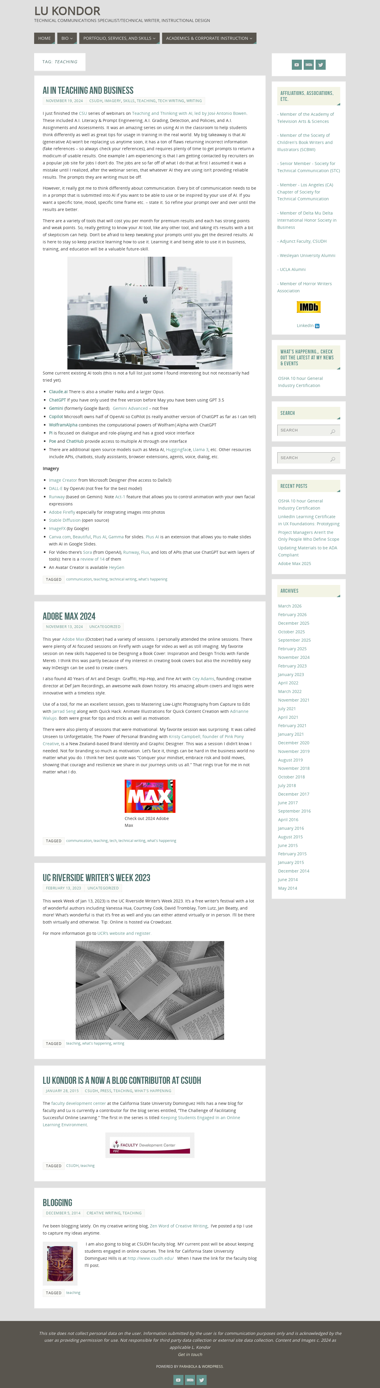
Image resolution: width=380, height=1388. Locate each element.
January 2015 (291, 862)
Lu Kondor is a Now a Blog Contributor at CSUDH (122, 1080)
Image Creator (63, 480)
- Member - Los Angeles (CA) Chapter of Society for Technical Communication (305, 192)
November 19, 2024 (64, 100)
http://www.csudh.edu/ (152, 1258)
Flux (145, 552)
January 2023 (291, 674)
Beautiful (82, 537)
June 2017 (288, 802)
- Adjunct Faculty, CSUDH (302, 241)
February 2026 (292, 614)
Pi (51, 433)
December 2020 (293, 742)
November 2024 (294, 657)
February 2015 (292, 853)
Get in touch (190, 1354)
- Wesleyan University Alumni (306, 255)
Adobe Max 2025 (294, 563)
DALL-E (56, 488)
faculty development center (78, 1103)
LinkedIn (309, 325)
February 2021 (292, 725)
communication (79, 579)
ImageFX (57, 528)
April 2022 (288, 683)
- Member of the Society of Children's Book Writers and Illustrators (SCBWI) (305, 142)
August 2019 (290, 760)
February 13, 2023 (63, 888)
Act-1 (120, 496)
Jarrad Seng (64, 711)
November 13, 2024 (64, 626)
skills (129, 100)
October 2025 (291, 631)
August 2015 (290, 837)
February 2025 (292, 648)
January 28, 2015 (62, 1090)
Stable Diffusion (65, 520)
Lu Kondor (67, 10)
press (106, 1090)
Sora (87, 552)
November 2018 (294, 768)
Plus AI (99, 537)
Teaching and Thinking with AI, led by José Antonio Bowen (189, 113)
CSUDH (96, 100)
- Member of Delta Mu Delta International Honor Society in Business (307, 220)
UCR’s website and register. (124, 933)
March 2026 (290, 606)
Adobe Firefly (62, 512)
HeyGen (116, 567)
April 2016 (288, 819)
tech (113, 840)
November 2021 (294, 700)
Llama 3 (200, 449)
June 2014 (288, 879)
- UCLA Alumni (291, 269)
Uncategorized (105, 626)
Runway (57, 496)
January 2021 (291, 734)
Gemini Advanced (131, 408)
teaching (146, 100)
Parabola (188, 1366)
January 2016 (291, 828)
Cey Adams (203, 678)
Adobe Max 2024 (69, 616)
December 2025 (293, 623)
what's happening (152, 579)
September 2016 (294, 811)
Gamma (116, 537)
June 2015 (288, 845)
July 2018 (287, 785)
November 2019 (294, 751)
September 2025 (294, 640)
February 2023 (292, 666)
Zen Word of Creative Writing (179, 1226)
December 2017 (293, 794)
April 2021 (288, 717)
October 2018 (291, 777)
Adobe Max (74, 639)
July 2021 (287, 708)
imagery (112, 100)
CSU (83, 113)
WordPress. (213, 1366)
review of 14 (93, 559)
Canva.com (60, 537)
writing (194, 100)
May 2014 (287, 888)
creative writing (104, 1213)
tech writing (171, 100)
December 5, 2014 (63, 1213)
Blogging (57, 1202)
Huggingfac (177, 449)
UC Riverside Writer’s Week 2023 (96, 877)
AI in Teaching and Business (88, 90)
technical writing (123, 579)
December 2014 (293, 871)
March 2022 (290, 691)
